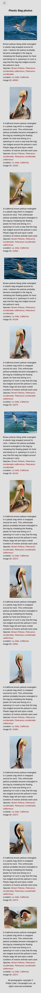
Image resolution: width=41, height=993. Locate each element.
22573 (15, 815)
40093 (15, 80)
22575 (15, 405)
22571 (15, 974)
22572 (15, 559)
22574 (15, 900)
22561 (15, 644)
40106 (15, 319)
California (24, 77)
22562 (15, 165)
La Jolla (15, 77)
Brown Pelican (17, 68)
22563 (15, 729)
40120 (15, 473)
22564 (15, 251)
